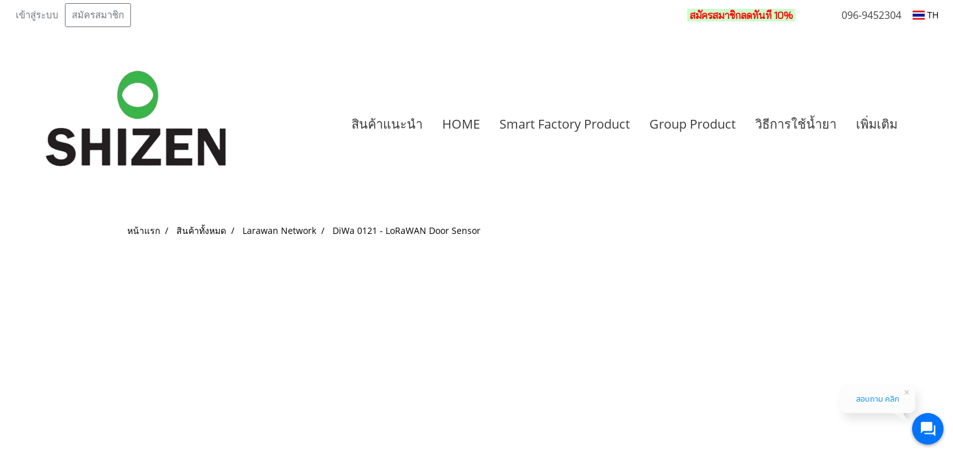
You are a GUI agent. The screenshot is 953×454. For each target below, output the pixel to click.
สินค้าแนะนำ (387, 123)
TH (926, 15)
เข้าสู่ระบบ (37, 15)
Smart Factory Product (564, 123)
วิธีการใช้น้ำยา (795, 123)
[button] (926, 124)
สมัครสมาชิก (98, 15)
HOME (461, 123)
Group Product (692, 123)
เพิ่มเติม (877, 123)
